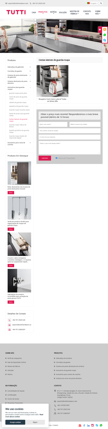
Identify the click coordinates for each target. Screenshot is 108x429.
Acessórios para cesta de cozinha (16, 144)
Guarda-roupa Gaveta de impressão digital (18, 137)
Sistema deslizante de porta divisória (17, 82)
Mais (11, 193)
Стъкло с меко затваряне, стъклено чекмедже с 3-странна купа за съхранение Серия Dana (19, 260)
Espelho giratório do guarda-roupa (19, 131)
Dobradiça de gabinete (16, 67)
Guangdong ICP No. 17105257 (49, 425)
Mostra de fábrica (13, 366)
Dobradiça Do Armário (64, 358)
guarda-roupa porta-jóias (18, 93)
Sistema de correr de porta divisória (69, 378)
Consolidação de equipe (15, 391)
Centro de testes (13, 399)
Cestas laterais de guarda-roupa (18, 120)
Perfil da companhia (14, 358)
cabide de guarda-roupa (17, 102)
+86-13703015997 (63, 405)
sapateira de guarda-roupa (18, 106)
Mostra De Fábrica (74, 12)
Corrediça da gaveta (15, 71)
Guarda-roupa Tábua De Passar (17, 126)
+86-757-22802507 (18, 329)
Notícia (53, 12)
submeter (45, 158)
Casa (34, 12)
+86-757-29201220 (38, 3)
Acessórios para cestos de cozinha (68, 374)
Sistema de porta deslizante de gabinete (17, 76)
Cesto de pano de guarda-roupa (18, 98)
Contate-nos (87, 12)
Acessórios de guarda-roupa (66, 370)
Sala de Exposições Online (16, 362)
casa (7, 35)
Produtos (42, 12)
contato (57, 386)
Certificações (11, 395)
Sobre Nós (97, 12)
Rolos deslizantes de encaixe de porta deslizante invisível (19, 188)
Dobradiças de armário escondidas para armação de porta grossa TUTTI (18, 296)
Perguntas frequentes (15, 403)
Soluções (10, 370)
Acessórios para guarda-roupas (39, 35)
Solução (63, 12)
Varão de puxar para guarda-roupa (19, 114)
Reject (35, 422)
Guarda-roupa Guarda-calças (19, 110)
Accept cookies (15, 422)
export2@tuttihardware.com (18, 3)
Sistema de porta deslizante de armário (70, 366)
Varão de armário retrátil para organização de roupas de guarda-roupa (18, 223)
